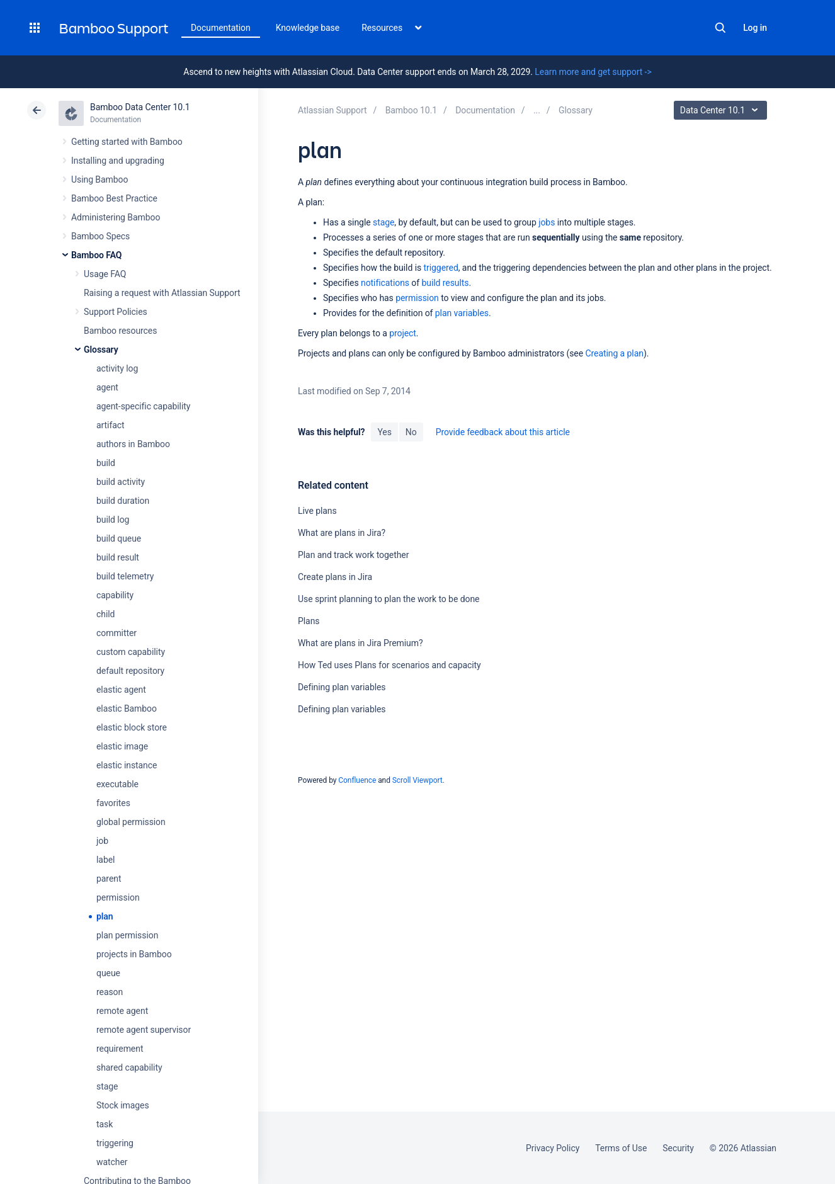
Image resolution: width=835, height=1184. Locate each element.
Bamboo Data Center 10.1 (140, 107)
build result (117, 557)
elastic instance (126, 765)
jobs (546, 222)
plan (104, 916)
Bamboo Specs (100, 236)
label (105, 860)
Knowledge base (308, 28)
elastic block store (131, 727)
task (104, 1124)
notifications (385, 283)
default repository (130, 671)
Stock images (122, 1105)
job (102, 841)
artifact (110, 425)
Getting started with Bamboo (127, 142)
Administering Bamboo (115, 217)
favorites (113, 803)
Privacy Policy (552, 1148)
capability (114, 595)
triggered (441, 268)
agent (107, 387)
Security (678, 1148)
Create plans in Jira (335, 577)
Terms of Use (621, 1148)
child (105, 614)
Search (720, 28)
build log (112, 520)
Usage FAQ (105, 274)
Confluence (357, 780)
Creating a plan (614, 353)
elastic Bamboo (126, 708)
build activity (120, 482)
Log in (755, 28)
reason (109, 992)
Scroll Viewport (417, 780)
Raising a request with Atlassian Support (162, 293)
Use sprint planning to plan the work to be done (388, 599)
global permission (131, 822)
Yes (384, 432)
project (402, 333)
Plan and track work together (353, 555)
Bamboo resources (120, 331)
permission (118, 897)
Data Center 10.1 (722, 110)
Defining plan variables (342, 687)
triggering (114, 1143)
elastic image (122, 746)
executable (117, 784)
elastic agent (121, 690)
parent (108, 879)
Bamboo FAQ (96, 255)
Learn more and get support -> (593, 72)
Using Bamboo (99, 179)
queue (108, 973)
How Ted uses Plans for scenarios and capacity (389, 665)
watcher (111, 1162)
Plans (308, 621)
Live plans (317, 511)
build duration (122, 501)
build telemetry (125, 576)
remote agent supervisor (143, 1030)
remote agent (122, 1011)
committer (116, 633)
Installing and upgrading (117, 161)
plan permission (127, 935)
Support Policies (115, 312)
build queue (118, 538)
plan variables (462, 313)
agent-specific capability (143, 406)
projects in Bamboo (134, 954)
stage (107, 1086)
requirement (119, 1049)
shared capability (129, 1067)
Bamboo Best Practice (114, 198)
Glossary (101, 349)
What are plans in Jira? (341, 533)
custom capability (130, 652)
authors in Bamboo (133, 444)
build (105, 463)
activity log (117, 368)
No (411, 432)
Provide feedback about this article (503, 432)
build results (445, 283)
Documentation (221, 28)
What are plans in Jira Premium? (360, 643)
